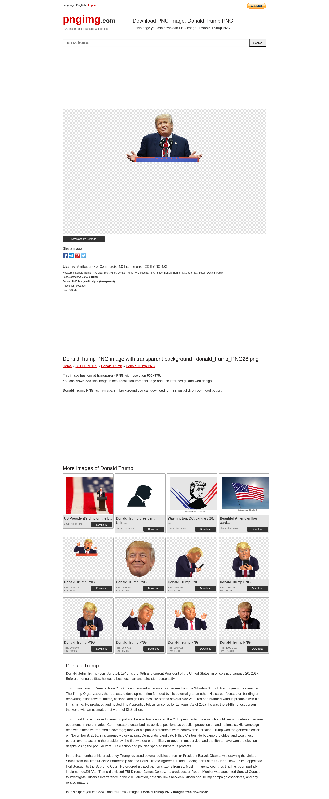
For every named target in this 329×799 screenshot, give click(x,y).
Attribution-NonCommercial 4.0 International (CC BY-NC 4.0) (122, 266)
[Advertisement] (164, 79)
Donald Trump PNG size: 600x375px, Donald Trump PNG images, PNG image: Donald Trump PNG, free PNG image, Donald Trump (149, 272)
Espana (92, 5)
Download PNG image (83, 239)
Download (101, 524)
